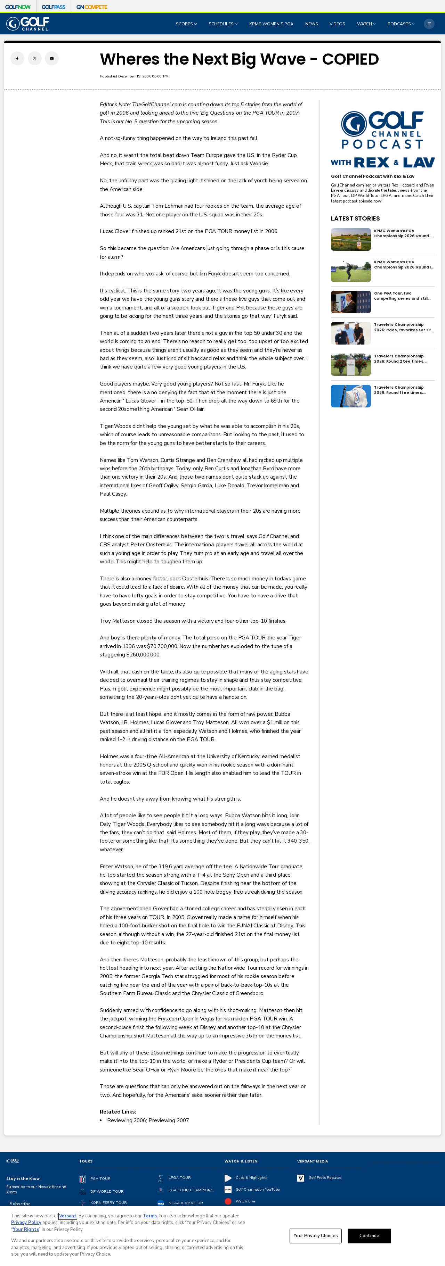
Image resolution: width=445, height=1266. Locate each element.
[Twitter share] (35, 58)
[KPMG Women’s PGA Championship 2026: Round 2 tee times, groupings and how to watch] (351, 239)
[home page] (27, 24)
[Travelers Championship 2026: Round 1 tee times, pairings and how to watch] (351, 396)
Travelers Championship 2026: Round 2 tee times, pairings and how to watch (401, 359)
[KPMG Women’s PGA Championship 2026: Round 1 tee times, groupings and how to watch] (351, 270)
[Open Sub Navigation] (196, 24)
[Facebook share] (17, 58)
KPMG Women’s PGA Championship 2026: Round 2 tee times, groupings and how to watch (403, 233)
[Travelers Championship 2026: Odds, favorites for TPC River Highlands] (351, 333)
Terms (150, 1216)
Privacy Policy (26, 1222)
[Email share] (52, 58)
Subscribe (20, 1204)
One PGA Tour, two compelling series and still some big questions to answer (401, 296)
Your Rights (26, 1229)
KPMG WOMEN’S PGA (271, 24)
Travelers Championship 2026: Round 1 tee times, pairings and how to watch (401, 390)
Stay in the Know (23, 1178)
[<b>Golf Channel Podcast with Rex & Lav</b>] (382, 140)
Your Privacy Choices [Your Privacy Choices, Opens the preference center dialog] (315, 1236)
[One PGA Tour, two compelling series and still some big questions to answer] (351, 302)
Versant (67, 1216)
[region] (222, 1236)
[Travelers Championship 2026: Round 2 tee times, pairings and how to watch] (351, 365)
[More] (429, 23)
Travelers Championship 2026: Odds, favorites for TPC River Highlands (404, 327)
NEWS (311, 24)
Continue (369, 1236)
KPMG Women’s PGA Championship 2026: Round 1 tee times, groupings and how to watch (402, 264)
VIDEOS (337, 24)
